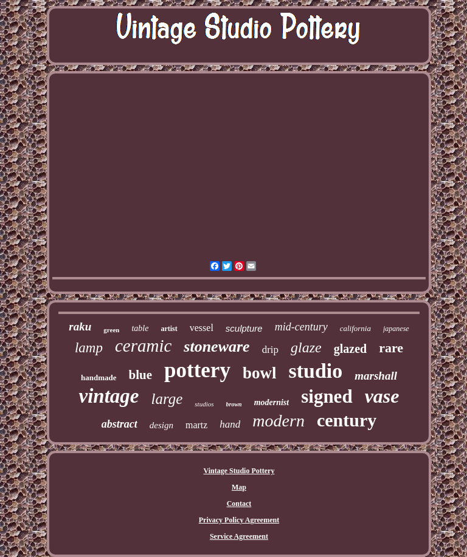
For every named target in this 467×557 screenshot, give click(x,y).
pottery (197, 370)
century (346, 420)
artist (169, 328)
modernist (271, 402)
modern (278, 420)
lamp (89, 347)
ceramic (143, 345)
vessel (201, 328)
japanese (396, 328)
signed (326, 396)
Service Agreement (239, 536)
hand (230, 424)
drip (270, 349)
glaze (306, 347)
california (355, 328)
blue (141, 374)
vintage (108, 396)
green (111, 329)
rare (391, 347)
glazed (350, 348)
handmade (99, 377)
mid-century (301, 327)
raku (80, 326)
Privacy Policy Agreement (239, 520)
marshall (376, 375)
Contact (239, 503)
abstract (119, 424)
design (161, 425)
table (139, 328)
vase (382, 396)
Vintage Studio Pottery (239, 470)
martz (196, 425)
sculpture (244, 328)
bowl (260, 373)
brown (234, 404)
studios (204, 404)
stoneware (216, 346)
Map (239, 487)
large (166, 399)
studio (315, 371)
